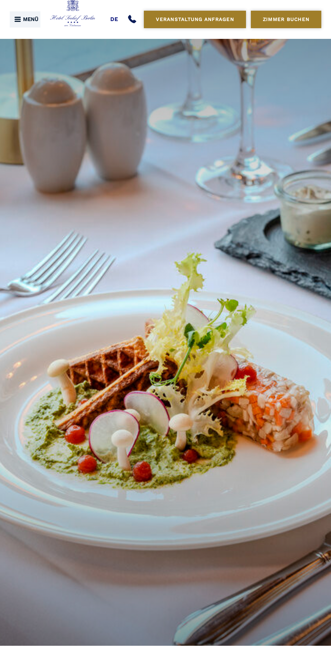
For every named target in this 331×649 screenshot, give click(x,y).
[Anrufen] (133, 19)
